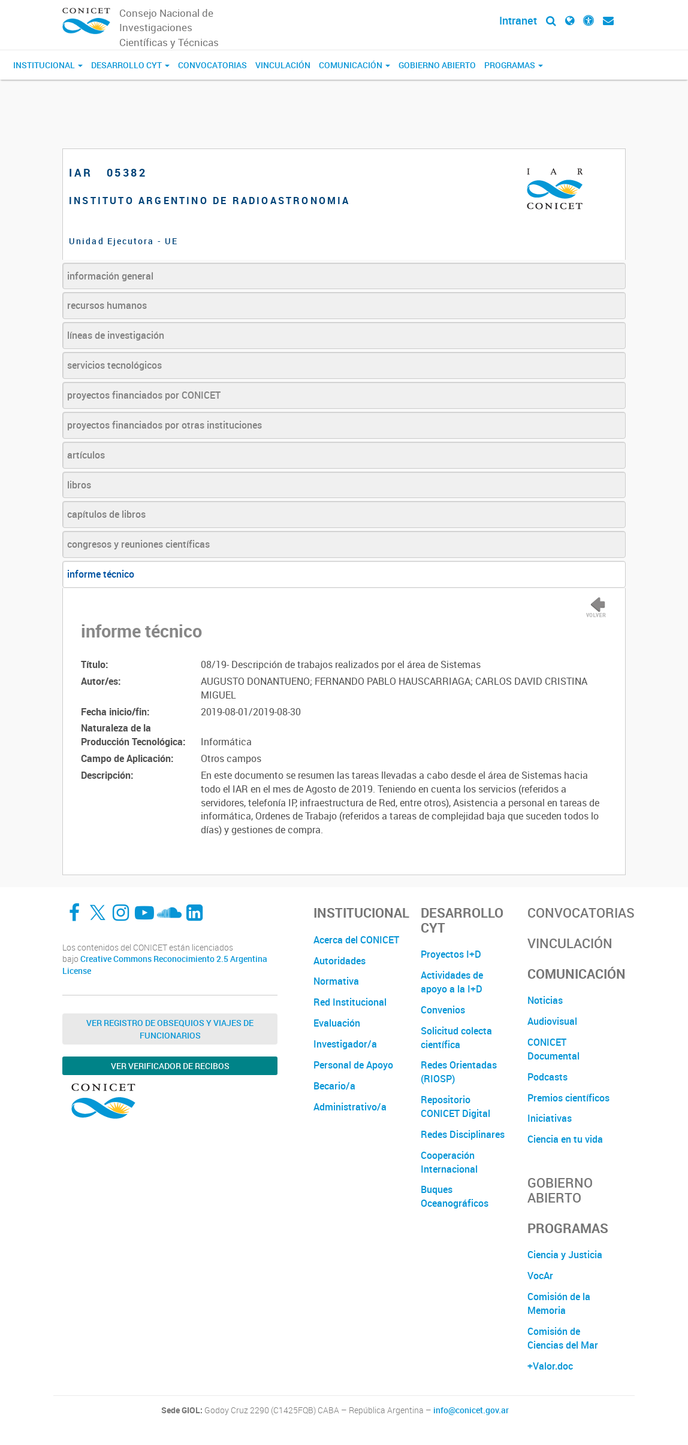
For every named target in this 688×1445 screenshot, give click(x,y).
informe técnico (100, 574)
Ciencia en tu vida (565, 1139)
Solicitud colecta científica (456, 1037)
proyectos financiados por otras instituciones (164, 425)
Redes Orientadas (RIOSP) (459, 1071)
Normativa (336, 981)
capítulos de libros (106, 514)
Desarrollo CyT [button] (130, 65)
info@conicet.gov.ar (471, 1410)
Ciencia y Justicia (564, 1254)
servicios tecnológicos (114, 365)
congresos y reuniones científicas (138, 544)
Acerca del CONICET (356, 939)
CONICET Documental (553, 1049)
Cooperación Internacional (449, 1162)
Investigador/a (345, 1044)
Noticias (545, 1000)
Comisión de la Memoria (558, 1303)
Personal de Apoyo (353, 1064)
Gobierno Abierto (437, 65)
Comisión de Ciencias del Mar (562, 1338)
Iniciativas (549, 1118)
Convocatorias (212, 65)
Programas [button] (513, 65)
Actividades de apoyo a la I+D (452, 982)
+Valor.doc (550, 1366)
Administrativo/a (350, 1106)
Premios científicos (568, 1097)
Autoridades (339, 960)
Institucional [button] (48, 65)
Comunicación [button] (354, 65)
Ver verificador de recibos (170, 1065)
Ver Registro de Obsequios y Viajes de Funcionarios (170, 1029)
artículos (86, 455)
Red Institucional (350, 1002)
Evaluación (336, 1023)
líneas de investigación (115, 335)
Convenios (443, 1009)
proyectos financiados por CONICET (144, 395)
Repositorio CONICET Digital (455, 1106)
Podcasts (547, 1076)
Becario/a (334, 1085)
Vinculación (282, 65)
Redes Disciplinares (463, 1134)
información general (110, 276)
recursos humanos (107, 305)
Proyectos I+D (451, 954)
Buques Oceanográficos (454, 1196)
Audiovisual (552, 1021)
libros (79, 484)
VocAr (540, 1275)
